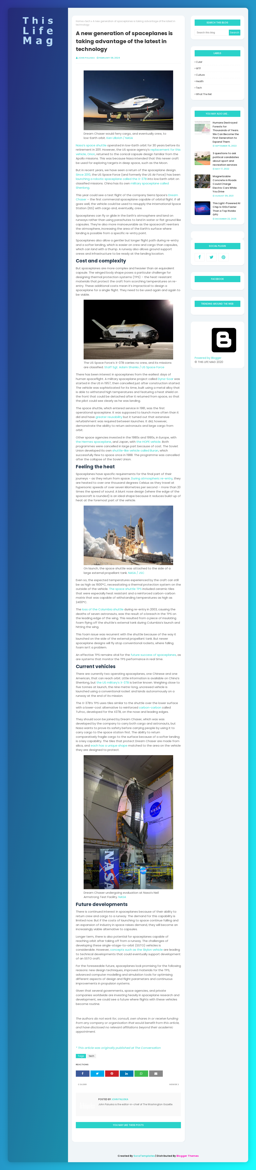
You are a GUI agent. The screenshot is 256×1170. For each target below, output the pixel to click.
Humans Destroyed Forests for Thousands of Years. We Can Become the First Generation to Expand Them (226, 132)
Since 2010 (83, 174)
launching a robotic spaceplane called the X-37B (111, 179)
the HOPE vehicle (148, 442)
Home (79, 21)
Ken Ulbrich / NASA (120, 138)
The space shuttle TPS (125, 589)
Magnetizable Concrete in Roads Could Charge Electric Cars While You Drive (225, 183)
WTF (198, 68)
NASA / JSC (136, 573)
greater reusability (109, 417)
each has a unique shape (109, 745)
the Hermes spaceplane (93, 442)
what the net (204, 94)
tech (87, 21)
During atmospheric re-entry (152, 478)
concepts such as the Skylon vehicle (136, 950)
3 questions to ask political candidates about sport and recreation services (226, 159)
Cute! (199, 62)
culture (200, 74)
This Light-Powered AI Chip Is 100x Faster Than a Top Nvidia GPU (226, 209)
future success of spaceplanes (153, 655)
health (200, 81)
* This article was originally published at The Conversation (118, 1048)
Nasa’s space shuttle (91, 145)
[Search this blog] (212, 33)
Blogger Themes (187, 1156)
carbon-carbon (150, 707)
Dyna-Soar (165, 379)
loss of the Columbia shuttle (103, 609)
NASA (122, 897)
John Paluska (86, 57)
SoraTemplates (144, 1156)
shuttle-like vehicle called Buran (135, 450)
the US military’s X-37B (113, 682)
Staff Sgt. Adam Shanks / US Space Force (134, 367)
